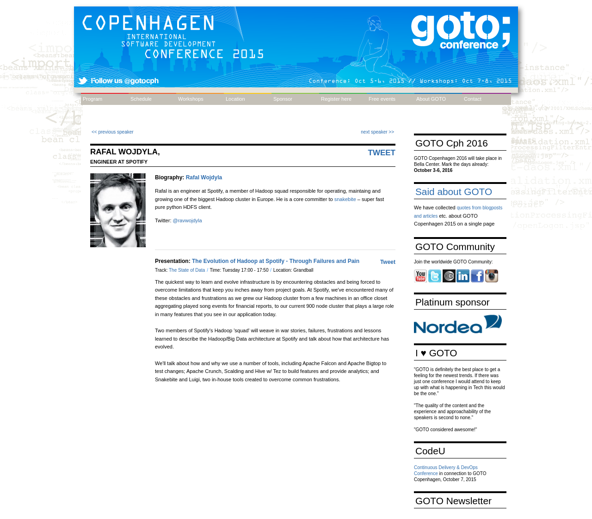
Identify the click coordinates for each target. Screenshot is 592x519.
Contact (472, 99)
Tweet (382, 152)
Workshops (191, 99)
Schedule (141, 99)
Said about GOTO (453, 191)
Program (92, 99)
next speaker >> (377, 131)
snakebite (345, 199)
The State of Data (187, 270)
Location (235, 99)
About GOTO (431, 99)
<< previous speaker (113, 131)
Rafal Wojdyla (204, 177)
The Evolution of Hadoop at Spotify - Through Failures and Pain (275, 261)
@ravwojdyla (187, 220)
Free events (382, 99)
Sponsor (282, 99)
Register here (336, 99)
